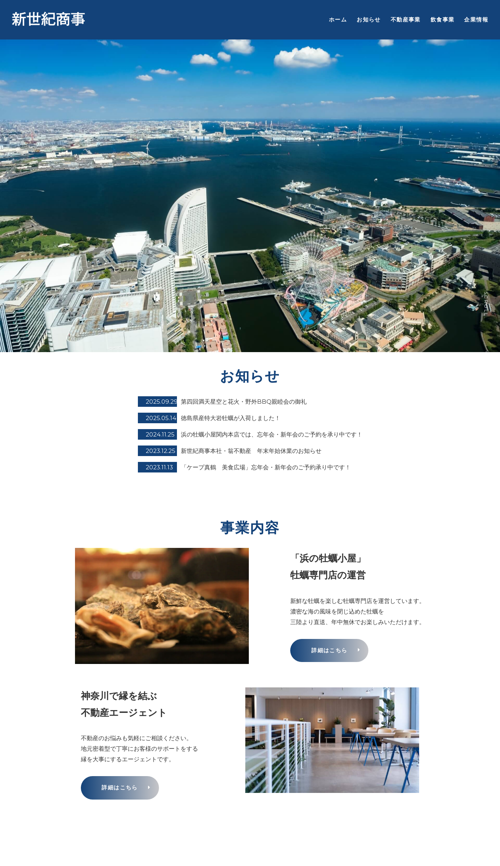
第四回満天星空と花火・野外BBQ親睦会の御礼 (244, 401)
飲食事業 (442, 19)
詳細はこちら (329, 650)
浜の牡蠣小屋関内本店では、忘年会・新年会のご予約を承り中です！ (271, 434)
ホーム (338, 19)
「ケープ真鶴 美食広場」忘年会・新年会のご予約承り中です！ (266, 467)
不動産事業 (406, 19)
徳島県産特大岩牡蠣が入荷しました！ (230, 418)
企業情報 (476, 19)
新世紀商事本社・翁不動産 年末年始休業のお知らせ (251, 450)
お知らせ (369, 19)
